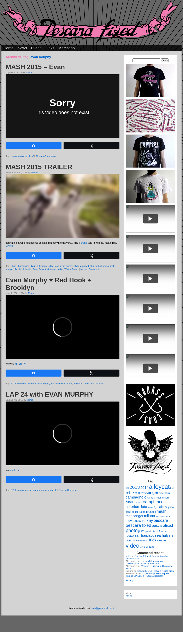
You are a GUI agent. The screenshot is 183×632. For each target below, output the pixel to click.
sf (33, 156)
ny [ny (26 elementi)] (151, 520)
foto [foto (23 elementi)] (144, 507)
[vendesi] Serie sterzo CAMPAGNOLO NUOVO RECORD (144, 562)
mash (28, 156)
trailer (60, 269)
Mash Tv (14, 470)
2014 (13, 383)
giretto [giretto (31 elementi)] (160, 506)
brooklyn (21, 383)
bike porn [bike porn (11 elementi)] (164, 493)
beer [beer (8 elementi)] (172, 488)
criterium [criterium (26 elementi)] (133, 506)
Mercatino (66, 48)
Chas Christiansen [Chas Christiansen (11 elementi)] (158, 497)
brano (84, 242)
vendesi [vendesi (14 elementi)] (162, 540)
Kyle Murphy (81, 266)
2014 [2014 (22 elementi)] (144, 488)
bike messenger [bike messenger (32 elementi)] (143, 492)
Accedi (129, 595)
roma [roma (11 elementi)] (164, 531)
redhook (52, 490)
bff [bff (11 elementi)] (127, 493)
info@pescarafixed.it (103, 608)
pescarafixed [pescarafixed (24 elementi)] (162, 525)
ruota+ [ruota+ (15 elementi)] (130, 535)
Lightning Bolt (95, 266)
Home (8, 48)
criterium (31, 383)
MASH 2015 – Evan (35, 67)
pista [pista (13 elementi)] (141, 531)
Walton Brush (71, 269)
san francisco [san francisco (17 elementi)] (144, 535)
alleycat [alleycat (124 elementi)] (159, 486)
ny (52, 383)
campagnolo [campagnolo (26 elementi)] (136, 497)
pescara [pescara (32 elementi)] (161, 520)
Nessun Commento (45, 156)
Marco (28, 72)
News (22, 48)
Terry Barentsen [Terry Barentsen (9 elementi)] (139, 540)
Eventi (36, 48)
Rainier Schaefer (22, 269)
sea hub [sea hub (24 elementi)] (161, 535)
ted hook (77, 383)
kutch (128, 556)
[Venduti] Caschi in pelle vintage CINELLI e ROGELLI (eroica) (147, 574)
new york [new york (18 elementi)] (141, 520)
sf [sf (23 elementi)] (170, 535)
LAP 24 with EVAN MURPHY (49, 394)
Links (50, 48)
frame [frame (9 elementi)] (151, 507)
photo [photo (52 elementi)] (132, 530)
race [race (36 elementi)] (156, 530)
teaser (53, 269)
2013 (13, 490)
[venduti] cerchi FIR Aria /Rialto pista (155, 571)
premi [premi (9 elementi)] (148, 531)
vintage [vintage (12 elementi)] (150, 546)
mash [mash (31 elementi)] (161, 511)
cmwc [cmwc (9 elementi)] (138, 502)
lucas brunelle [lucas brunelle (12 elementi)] (147, 511)
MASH (9, 246)
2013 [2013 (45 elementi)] (135, 487)
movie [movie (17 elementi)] (130, 520)
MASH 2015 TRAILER (39, 167)
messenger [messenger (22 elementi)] (134, 516)
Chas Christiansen (20, 266)
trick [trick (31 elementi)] (152, 540)
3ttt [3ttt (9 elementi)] (127, 488)
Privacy (129, 580)
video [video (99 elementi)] (132, 545)
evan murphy (17, 156)
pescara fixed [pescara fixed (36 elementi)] (138, 525)
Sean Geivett (39, 269)
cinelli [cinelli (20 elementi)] (130, 502)
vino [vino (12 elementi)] (142, 546)
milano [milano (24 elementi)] (149, 516)
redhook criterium (63, 383)
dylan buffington (39, 266)
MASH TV (20, 363)
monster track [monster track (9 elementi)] (163, 516)
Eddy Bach (53, 266)
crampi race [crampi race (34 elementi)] (153, 502)
